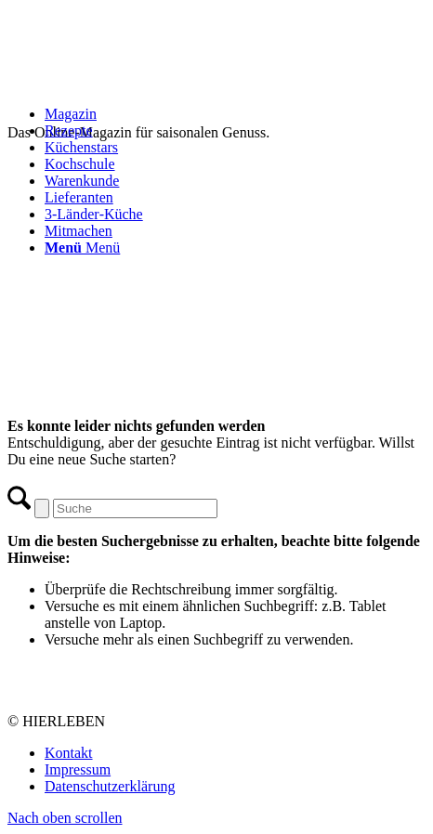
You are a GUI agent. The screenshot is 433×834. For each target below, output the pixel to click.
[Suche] (135, 508)
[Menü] (82, 247)
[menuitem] (235, 181)
